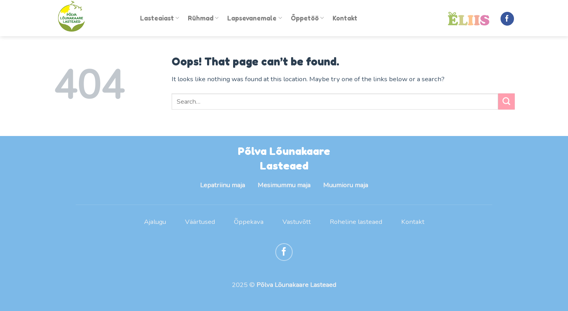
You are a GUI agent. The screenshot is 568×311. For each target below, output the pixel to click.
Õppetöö (307, 18)
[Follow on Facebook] (507, 19)
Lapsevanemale (254, 18)
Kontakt (345, 18)
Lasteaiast (159, 18)
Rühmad (203, 18)
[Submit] (506, 101)
